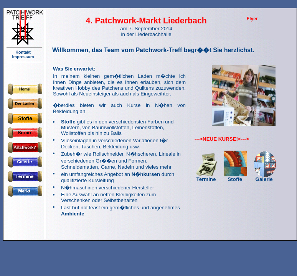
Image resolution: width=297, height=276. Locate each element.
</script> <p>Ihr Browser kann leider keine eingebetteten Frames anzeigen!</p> (171, 139)
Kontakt (24, 52)
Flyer (252, 18)
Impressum (24, 56)
